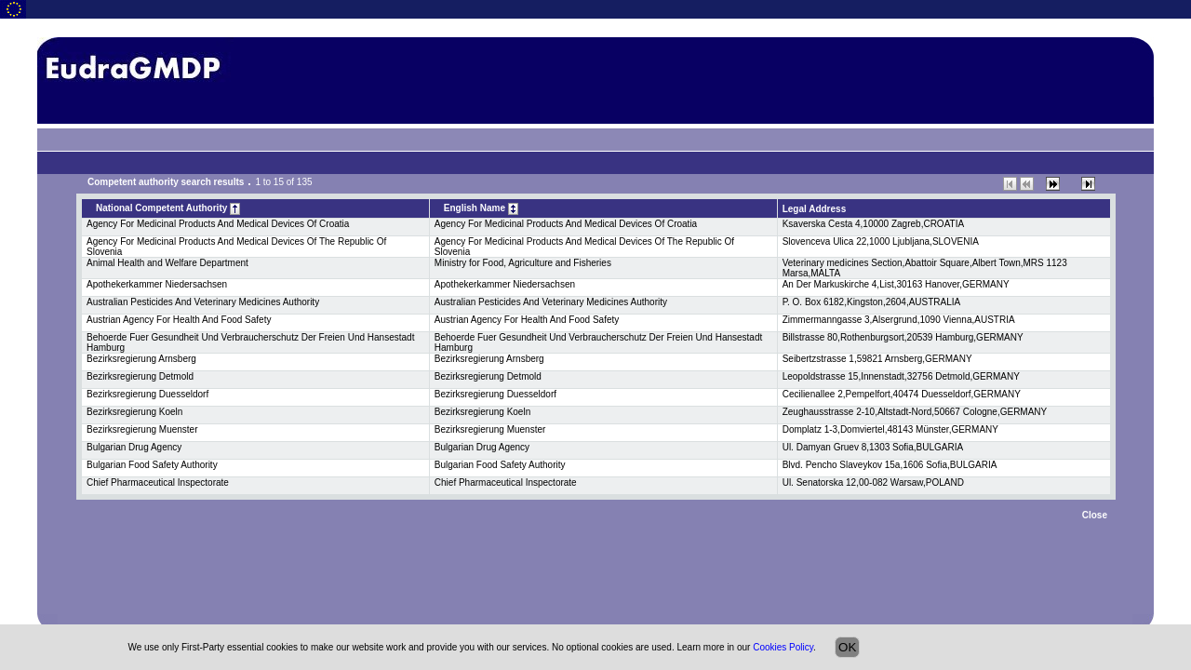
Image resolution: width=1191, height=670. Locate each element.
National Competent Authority (168, 209)
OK (847, 647)
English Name (481, 209)
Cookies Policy (783, 647)
